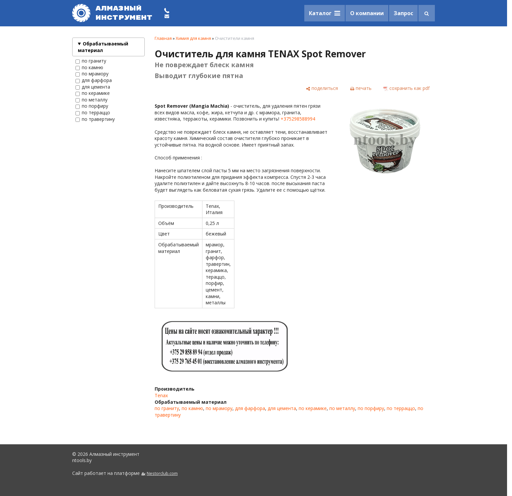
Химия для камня (193, 38)
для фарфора (93, 80)
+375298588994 (298, 119)
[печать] (361, 88)
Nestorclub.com (162, 473)
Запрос (403, 13)
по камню (89, 67)
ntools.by (82, 460)
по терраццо (92, 112)
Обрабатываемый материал (103, 47)
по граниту (90, 61)
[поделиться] (321, 88)
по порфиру (91, 106)
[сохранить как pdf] (406, 88)
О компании (367, 13)
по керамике (92, 93)
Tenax (161, 395)
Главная (163, 38)
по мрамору (91, 73)
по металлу (91, 99)
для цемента (92, 87)
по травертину (95, 119)
